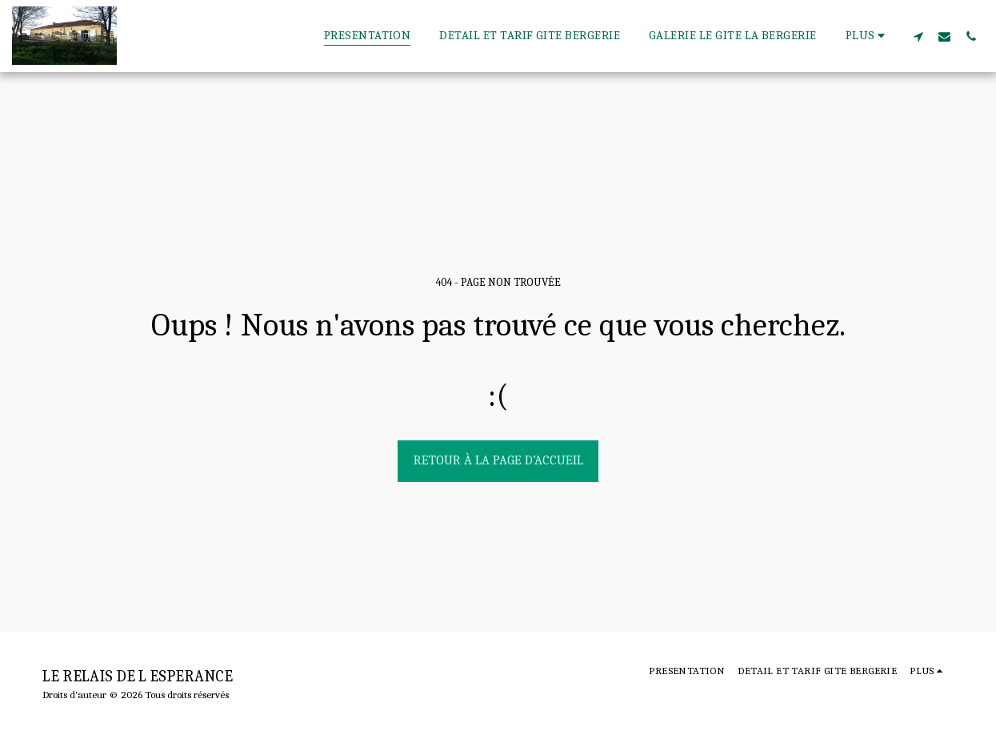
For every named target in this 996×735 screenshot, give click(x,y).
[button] (918, 36)
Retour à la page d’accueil (498, 460)
